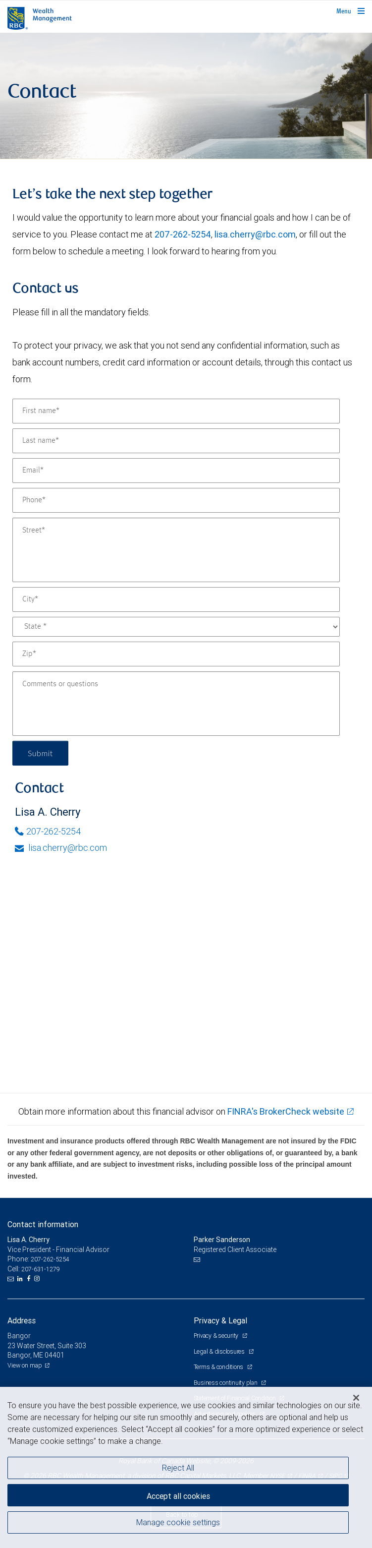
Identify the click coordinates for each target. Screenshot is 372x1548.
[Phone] (176, 500)
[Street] (176, 550)
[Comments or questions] (176, 703)
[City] (176, 599)
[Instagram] (38, 1278)
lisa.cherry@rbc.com (255, 234)
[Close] (356, 1398)
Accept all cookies (178, 1496)
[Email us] (11, 1278)
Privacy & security (217, 1335)
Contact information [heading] (42, 1224)
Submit (40, 753)
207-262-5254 (183, 234)
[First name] (176, 411)
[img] (186, 96)
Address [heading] (21, 1320)
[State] (176, 627)
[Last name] (176, 440)
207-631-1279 (40, 1269)
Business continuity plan (226, 1382)
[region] (186, 1467)
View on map (24, 1365)
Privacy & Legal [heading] (220, 1320)
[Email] (176, 470)
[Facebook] (30, 1278)
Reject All (178, 1468)
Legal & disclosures (220, 1351)
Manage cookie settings (178, 1522)
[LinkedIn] (21, 1278)
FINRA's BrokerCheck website (285, 1111)
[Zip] (176, 654)
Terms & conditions (219, 1367)
